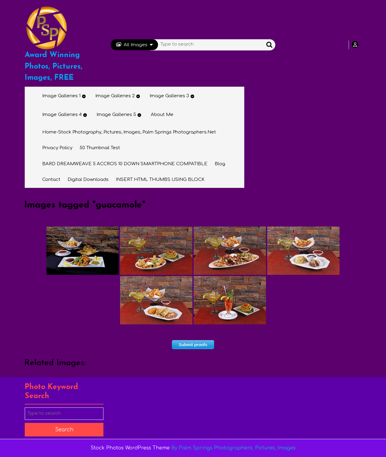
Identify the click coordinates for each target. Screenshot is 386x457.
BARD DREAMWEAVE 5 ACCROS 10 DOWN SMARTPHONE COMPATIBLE (124, 163)
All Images (134, 44)
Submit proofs (193, 344)
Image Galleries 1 (61, 95)
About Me (162, 114)
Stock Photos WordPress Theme (130, 448)
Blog (220, 163)
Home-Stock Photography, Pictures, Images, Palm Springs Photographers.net (129, 132)
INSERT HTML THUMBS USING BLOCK (160, 179)
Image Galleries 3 (169, 95)
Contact (51, 179)
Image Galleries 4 (62, 114)
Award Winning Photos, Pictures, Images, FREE (53, 66)
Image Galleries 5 (116, 114)
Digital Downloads (88, 179)
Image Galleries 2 (115, 95)
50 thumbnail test (100, 147)
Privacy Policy (57, 147)
